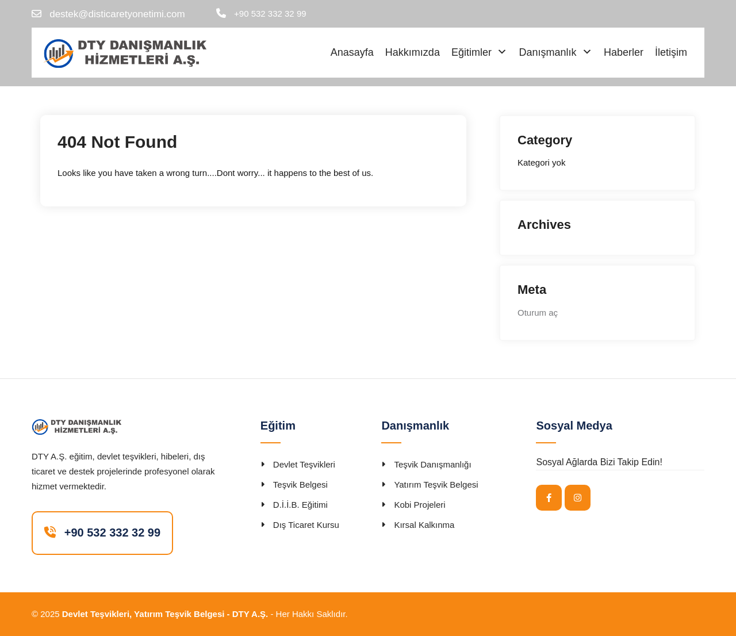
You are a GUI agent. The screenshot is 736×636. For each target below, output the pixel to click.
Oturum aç (538, 312)
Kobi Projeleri (419, 504)
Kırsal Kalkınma (424, 525)
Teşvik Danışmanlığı (432, 464)
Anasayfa (352, 52)
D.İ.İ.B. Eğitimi (300, 504)
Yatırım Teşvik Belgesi (436, 484)
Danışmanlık (547, 52)
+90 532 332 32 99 (270, 13)
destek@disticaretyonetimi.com (117, 14)
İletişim (671, 52)
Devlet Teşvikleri (304, 464)
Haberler (623, 52)
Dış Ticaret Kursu (306, 525)
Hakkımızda (412, 52)
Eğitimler (471, 52)
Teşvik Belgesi (300, 484)
